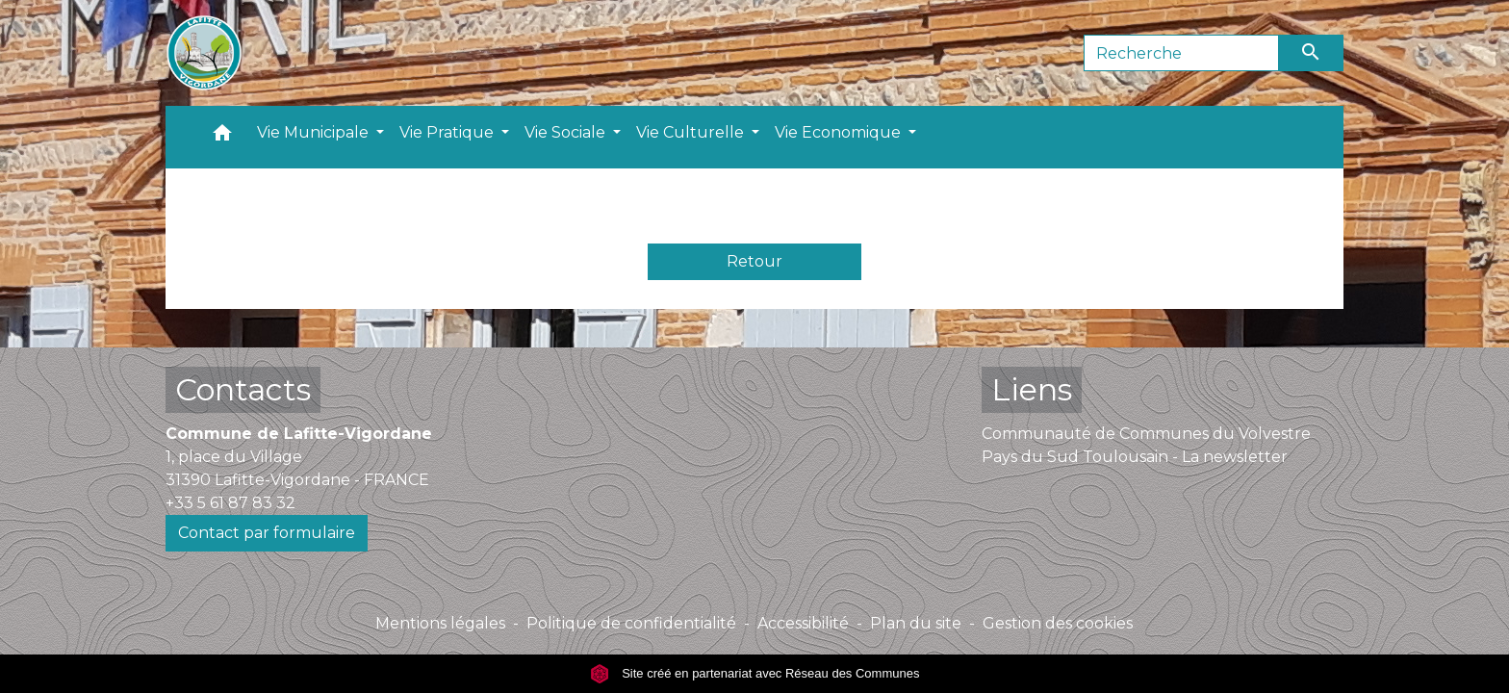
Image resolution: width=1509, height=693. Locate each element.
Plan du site (915, 623)
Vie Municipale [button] (314, 132)
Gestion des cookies (1058, 623)
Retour (754, 261)
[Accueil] (204, 53)
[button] (222, 137)
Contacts (243, 389)
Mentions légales (440, 623)
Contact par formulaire (266, 533)
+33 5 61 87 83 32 (230, 503)
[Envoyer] (1311, 53)
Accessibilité (803, 623)
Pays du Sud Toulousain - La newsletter (1135, 457)
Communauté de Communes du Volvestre (1146, 433)
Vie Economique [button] (840, 132)
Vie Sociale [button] (566, 132)
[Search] (1181, 53)
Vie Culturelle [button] (692, 132)
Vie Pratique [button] (448, 132)
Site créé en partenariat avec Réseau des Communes (755, 673)
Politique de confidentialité (631, 623)
